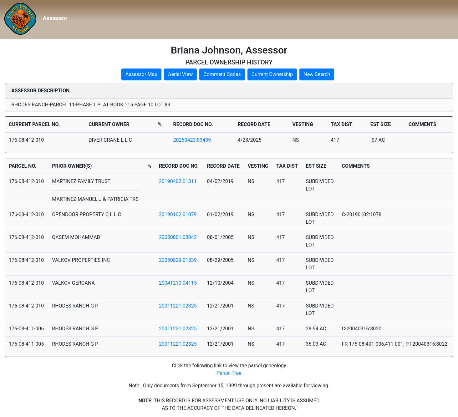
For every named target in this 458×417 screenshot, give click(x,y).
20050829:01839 (178, 260)
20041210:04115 (178, 283)
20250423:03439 (192, 140)
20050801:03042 (178, 237)
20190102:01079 (178, 214)
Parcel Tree (229, 373)
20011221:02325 (178, 306)
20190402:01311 (178, 181)
